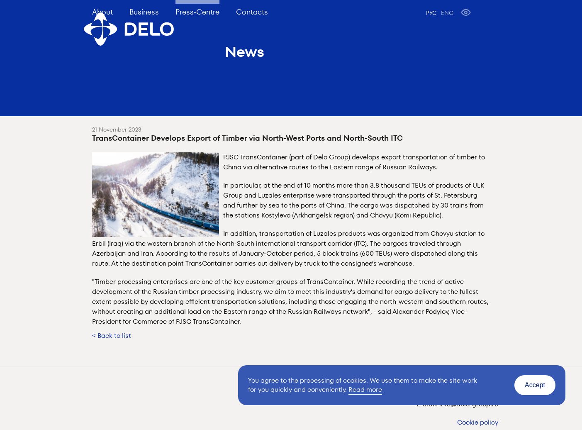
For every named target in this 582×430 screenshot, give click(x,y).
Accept (535, 384)
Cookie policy (477, 422)
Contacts (252, 12)
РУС (431, 13)
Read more (365, 389)
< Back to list (111, 335)
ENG (447, 13)
